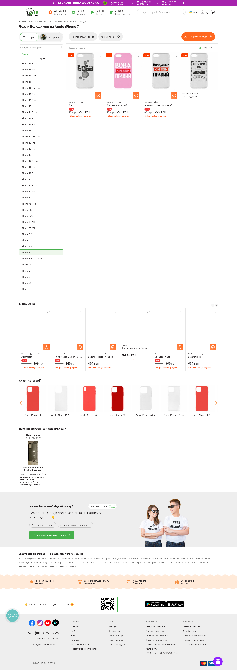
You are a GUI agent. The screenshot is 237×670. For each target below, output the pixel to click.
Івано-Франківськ (159, 558)
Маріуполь (62, 562)
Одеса (96, 562)
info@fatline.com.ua (44, 644)
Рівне (125, 562)
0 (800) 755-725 (45, 633)
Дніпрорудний (109, 558)
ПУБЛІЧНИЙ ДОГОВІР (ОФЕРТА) (162, 653)
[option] (35, 339)
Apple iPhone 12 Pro (174, 415)
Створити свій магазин (194, 644)
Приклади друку (116, 644)
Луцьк (46, 562)
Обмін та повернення (156, 639)
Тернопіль (141, 562)
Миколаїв (87, 562)
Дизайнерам (189, 630)
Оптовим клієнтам (192, 626)
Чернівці (23, 566)
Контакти (75, 639)
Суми (132, 562)
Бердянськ (43, 558)
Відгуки (75, 626)
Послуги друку (115, 639)
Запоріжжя (145, 558)
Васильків (71, 566)
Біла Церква (30, 558)
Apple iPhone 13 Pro (61, 415)
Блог (73, 635)
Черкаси (194, 562)
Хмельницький (181, 562)
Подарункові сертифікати (84, 648)
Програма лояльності (193, 639)
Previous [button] (212, 305)
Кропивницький (202, 558)
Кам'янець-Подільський (181, 558)
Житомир (133, 558)
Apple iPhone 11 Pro (202, 415)
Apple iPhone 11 (33, 415)
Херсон (169, 562)
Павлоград (106, 562)
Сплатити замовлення (157, 635)
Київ (21, 558)
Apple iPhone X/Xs (89, 415)
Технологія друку (117, 635)
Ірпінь (51, 566)
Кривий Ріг (36, 562)
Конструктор (114, 630)
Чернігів (204, 562)
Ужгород (152, 562)
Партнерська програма (194, 635)
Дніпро (97, 558)
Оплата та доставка (155, 630)
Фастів (44, 566)
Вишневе (60, 566)
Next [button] (216, 305)
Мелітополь (75, 562)
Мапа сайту (151, 648)
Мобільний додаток (81, 644)
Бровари (65, 558)
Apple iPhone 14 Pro (145, 415)
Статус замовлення (155, 626)
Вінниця (75, 558)
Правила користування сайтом (161, 644)
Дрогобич (122, 558)
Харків (161, 562)
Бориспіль (55, 558)
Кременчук (24, 562)
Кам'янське (86, 558)
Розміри (112, 626)
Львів (53, 562)
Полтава (117, 562)
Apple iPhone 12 (117, 415)
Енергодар (34, 566)
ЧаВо (73, 630)
